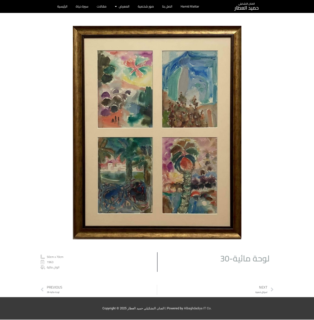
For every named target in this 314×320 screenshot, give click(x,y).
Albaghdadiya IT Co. (198, 308)
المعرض (122, 6)
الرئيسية (62, 6)
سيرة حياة (82, 6)
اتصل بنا (167, 6)
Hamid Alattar (190, 6)
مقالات (102, 6)
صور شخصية (146, 6)
